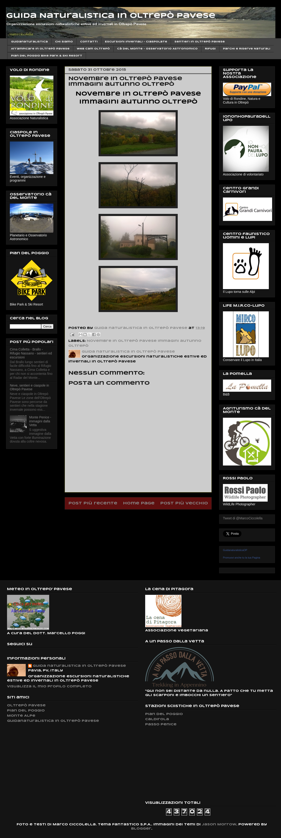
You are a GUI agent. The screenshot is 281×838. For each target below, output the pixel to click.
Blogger (141, 828)
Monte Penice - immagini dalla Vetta (40, 421)
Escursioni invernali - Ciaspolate (136, 42)
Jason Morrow (219, 824)
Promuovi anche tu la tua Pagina (241, 557)
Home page (139, 503)
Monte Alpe (21, 715)
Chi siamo (64, 42)
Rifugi (210, 49)
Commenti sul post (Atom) (150, 515)
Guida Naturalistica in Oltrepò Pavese (110, 15)
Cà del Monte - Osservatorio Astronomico (157, 49)
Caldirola (157, 719)
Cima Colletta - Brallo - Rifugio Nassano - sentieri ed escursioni (31, 353)
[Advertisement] (180, 763)
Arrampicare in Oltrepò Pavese (40, 49)
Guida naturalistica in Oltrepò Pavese (79, 665)
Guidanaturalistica (29, 42)
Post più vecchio (184, 503)
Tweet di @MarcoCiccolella (243, 518)
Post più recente (92, 503)
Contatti (89, 42)
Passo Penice (161, 724)
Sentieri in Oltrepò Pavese (199, 42)
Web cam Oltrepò (93, 49)
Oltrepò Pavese (26, 705)
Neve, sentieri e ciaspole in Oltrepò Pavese (29, 387)
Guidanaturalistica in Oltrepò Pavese (53, 721)
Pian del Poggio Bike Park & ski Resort (46, 56)
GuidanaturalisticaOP (235, 550)
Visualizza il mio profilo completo (49, 686)
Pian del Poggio (26, 710)
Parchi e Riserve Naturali (246, 49)
